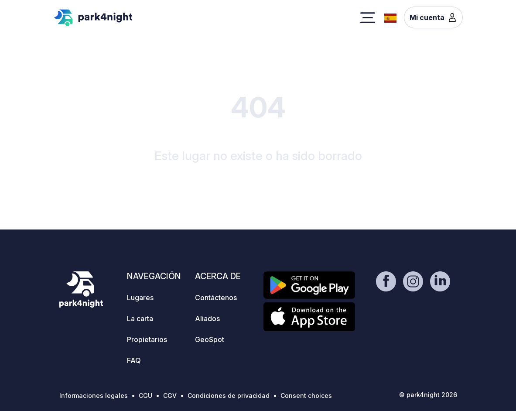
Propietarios (147, 339)
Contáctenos (216, 297)
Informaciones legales (93, 395)
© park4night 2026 (428, 394)
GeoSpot (209, 339)
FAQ (134, 360)
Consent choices (306, 395)
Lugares (140, 297)
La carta (140, 318)
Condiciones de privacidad (229, 395)
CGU (145, 395)
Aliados (207, 318)
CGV (170, 395)
